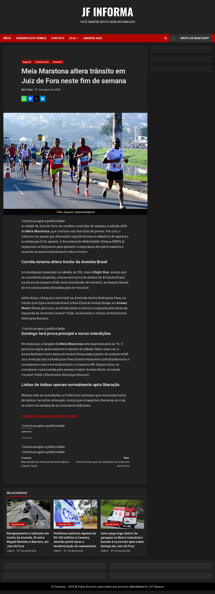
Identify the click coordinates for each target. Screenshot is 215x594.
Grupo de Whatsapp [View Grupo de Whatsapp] (189, 38)
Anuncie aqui (92, 38)
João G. (11, 554)
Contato (57, 38)
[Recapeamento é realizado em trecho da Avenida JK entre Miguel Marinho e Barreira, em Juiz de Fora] (28, 517)
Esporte (27, 62)
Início (7, 38)
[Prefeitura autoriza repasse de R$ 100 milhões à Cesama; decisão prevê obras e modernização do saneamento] (75, 517)
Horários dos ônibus (31, 38)
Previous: (48, 464)
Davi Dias (27, 89)
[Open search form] (165, 38)
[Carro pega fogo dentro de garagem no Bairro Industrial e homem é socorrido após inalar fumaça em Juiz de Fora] (122, 517)
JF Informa (107, 11)
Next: (102, 464)
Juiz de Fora (42, 62)
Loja (72, 38)
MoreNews (137, 590)
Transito (57, 62)
